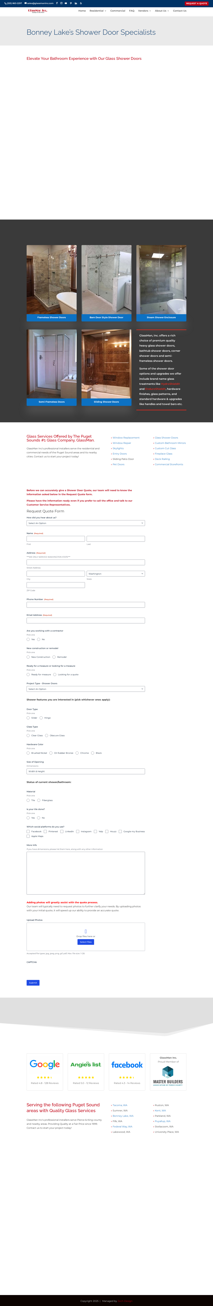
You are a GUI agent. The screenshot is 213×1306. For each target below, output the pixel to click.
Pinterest (53, 831)
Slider (34, 717)
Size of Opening (35, 762)
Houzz (113, 831)
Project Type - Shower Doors (42, 683)
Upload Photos (34, 920)
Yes (33, 639)
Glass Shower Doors (166, 437)
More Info (32, 845)
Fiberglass (47, 800)
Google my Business (134, 831)
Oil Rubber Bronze (63, 753)
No (43, 639)
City (28, 579)
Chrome (84, 753)
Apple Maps (37, 836)
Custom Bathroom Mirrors (170, 443)
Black (99, 753)
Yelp (101, 831)
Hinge (47, 717)
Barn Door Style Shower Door (106, 317)
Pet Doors (118, 464)
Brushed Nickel (39, 753)
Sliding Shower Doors (106, 401)
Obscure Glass (57, 735)
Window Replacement (126, 437)
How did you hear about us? (42, 517)
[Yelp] (81, 3)
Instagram (86, 831)
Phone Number (40, 599)
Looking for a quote (68, 674)
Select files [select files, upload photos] (86, 942)
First (29, 544)
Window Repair (122, 443)
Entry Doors (120, 453)
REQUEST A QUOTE (196, 3)
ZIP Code (31, 590)
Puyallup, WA (162, 1121)
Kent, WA (160, 1110)
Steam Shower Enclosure (161, 317)
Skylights (118, 448)
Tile (33, 800)
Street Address (34, 568)
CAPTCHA (32, 962)
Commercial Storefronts (169, 464)
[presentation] (49, 970)
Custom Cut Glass (165, 448)
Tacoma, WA (120, 1105)
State (89, 579)
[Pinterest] (71, 3)
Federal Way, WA (122, 1126)
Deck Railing (162, 459)
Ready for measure (41, 674)
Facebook (36, 831)
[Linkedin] (76, 3)
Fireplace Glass (163, 453)
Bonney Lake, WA (123, 1115)
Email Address (39, 615)
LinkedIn (69, 831)
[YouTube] (66, 3)
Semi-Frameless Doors (52, 401)
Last (89, 544)
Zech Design (125, 1301)
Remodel (62, 657)
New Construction (40, 657)
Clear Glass (37, 735)
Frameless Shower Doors (51, 317)
